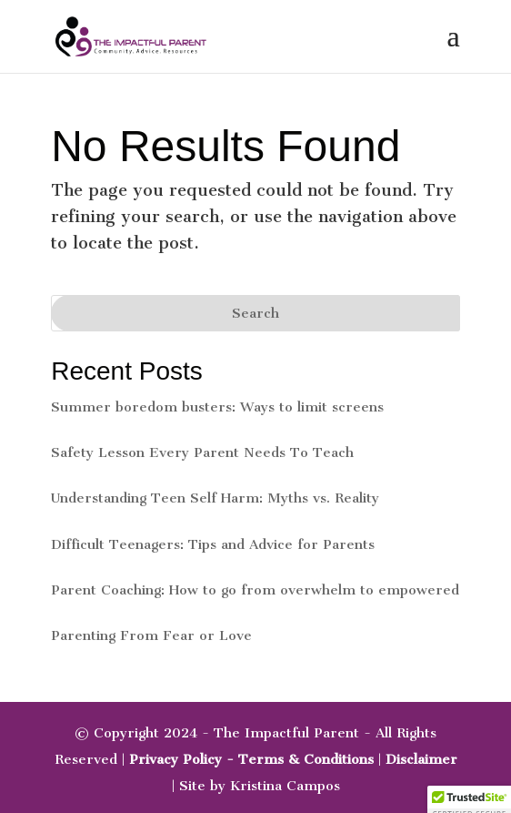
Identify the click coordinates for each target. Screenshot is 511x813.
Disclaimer (421, 759)
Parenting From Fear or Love (151, 635)
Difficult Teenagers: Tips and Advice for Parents (213, 544)
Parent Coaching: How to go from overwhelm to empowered (255, 590)
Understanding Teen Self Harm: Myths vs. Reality (215, 498)
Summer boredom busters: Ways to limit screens (217, 407)
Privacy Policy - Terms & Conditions (251, 759)
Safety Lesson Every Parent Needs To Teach (202, 452)
